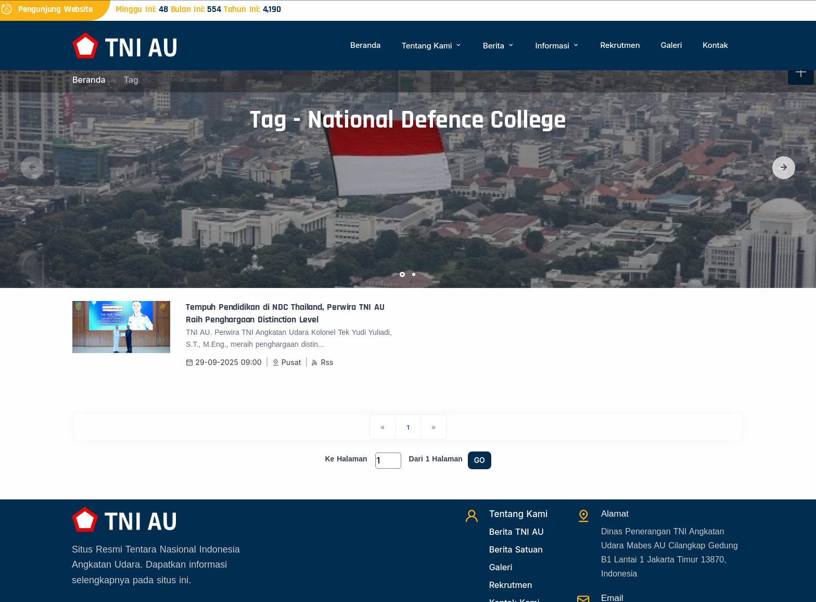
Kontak (715, 45)
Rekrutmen (620, 45)
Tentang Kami (431, 46)
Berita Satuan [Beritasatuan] (516, 549)
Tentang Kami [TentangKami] (518, 514)
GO (479, 460)
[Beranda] (124, 44)
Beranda (365, 45)
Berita (498, 46)
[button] (783, 167)
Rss (322, 362)
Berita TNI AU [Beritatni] (516, 531)
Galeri (671, 45)
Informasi (558, 46)
